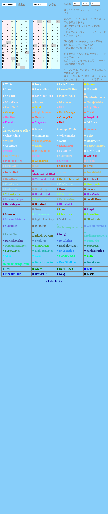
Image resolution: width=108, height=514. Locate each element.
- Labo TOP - (54, 281)
